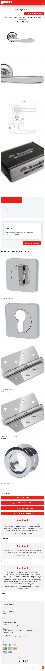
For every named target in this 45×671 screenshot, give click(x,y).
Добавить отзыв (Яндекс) (23, 513)
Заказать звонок (34, 13)
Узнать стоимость (32, 243)
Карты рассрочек (8, 632)
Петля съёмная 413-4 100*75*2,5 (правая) (9, 437)
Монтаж (19, 625)
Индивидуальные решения (10, 638)
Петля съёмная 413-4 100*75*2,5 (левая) (9, 390)
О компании (6, 635)
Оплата (5, 629)
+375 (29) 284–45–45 (22, 10)
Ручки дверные (16, 17)
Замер (14, 625)
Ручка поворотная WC (7, 298)
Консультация (7, 625)
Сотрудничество (23, 636)
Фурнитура (7, 17)
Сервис (5, 624)
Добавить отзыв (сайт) (22, 503)
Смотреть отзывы (22, 497)
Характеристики (11, 199)
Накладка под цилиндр (7, 344)
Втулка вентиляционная (7, 483)
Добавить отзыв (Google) (22, 508)
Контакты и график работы (10, 636)
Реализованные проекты (10, 622)
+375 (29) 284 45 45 (8, 604)
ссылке (17, 234)
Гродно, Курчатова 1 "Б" (9, 617)
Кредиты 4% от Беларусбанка (27, 630)
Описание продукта (33, 199)
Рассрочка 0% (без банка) (10, 630)
